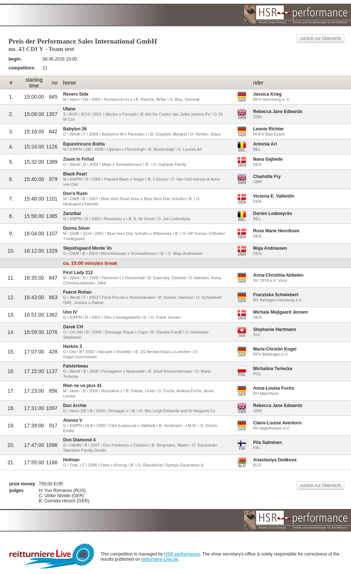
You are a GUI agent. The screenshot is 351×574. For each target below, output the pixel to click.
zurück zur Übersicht (320, 38)
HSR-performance (182, 554)
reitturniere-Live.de (159, 559)
